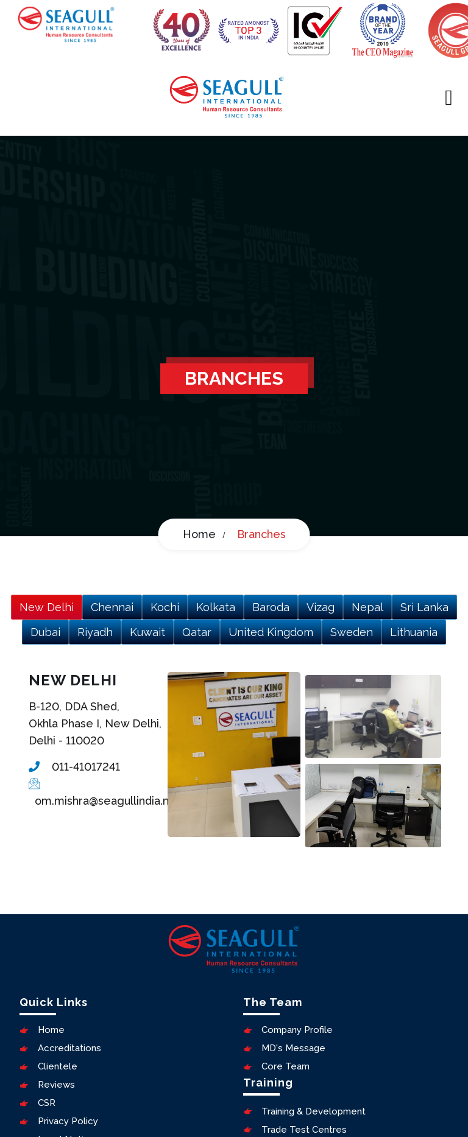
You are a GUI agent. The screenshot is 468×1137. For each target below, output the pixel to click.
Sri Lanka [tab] (424, 607)
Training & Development (304, 1111)
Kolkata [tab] (215, 607)
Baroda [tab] (270, 607)
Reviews (47, 1084)
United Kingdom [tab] (271, 632)
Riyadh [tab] (95, 632)
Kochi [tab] (165, 607)
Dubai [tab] (45, 632)
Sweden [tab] (351, 632)
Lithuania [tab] (414, 632)
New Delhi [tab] (47, 607)
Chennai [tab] (112, 607)
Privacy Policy (59, 1121)
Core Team (276, 1066)
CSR (37, 1102)
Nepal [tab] (367, 607)
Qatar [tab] (196, 632)
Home (199, 534)
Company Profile (288, 1029)
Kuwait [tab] (147, 632)
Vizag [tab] (321, 607)
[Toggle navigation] (448, 97)
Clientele (48, 1066)
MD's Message (284, 1048)
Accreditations (60, 1048)
